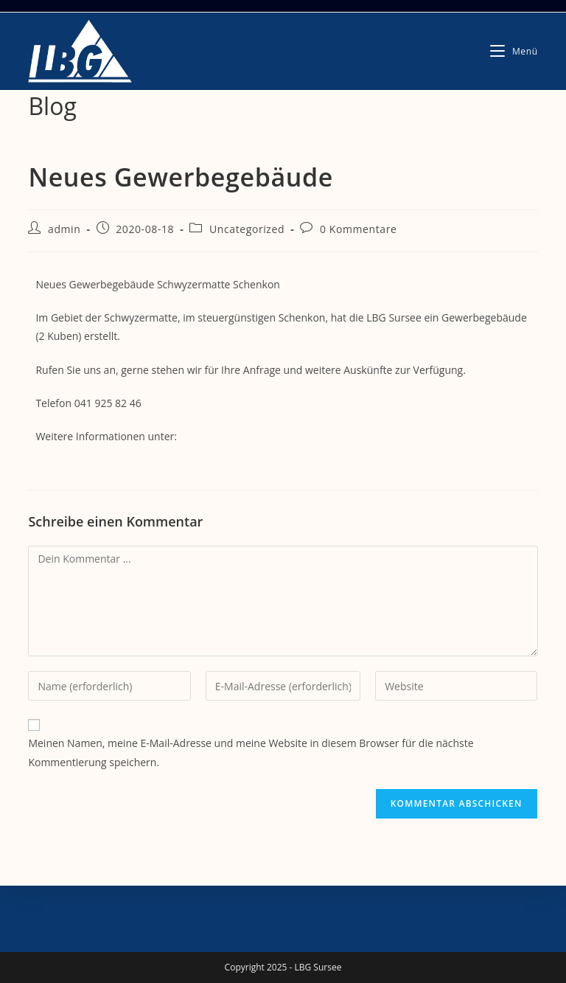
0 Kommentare (358, 229)
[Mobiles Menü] (513, 51)
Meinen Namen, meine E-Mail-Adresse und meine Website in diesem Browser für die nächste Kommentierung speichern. (250, 752)
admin (64, 229)
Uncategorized (246, 229)
